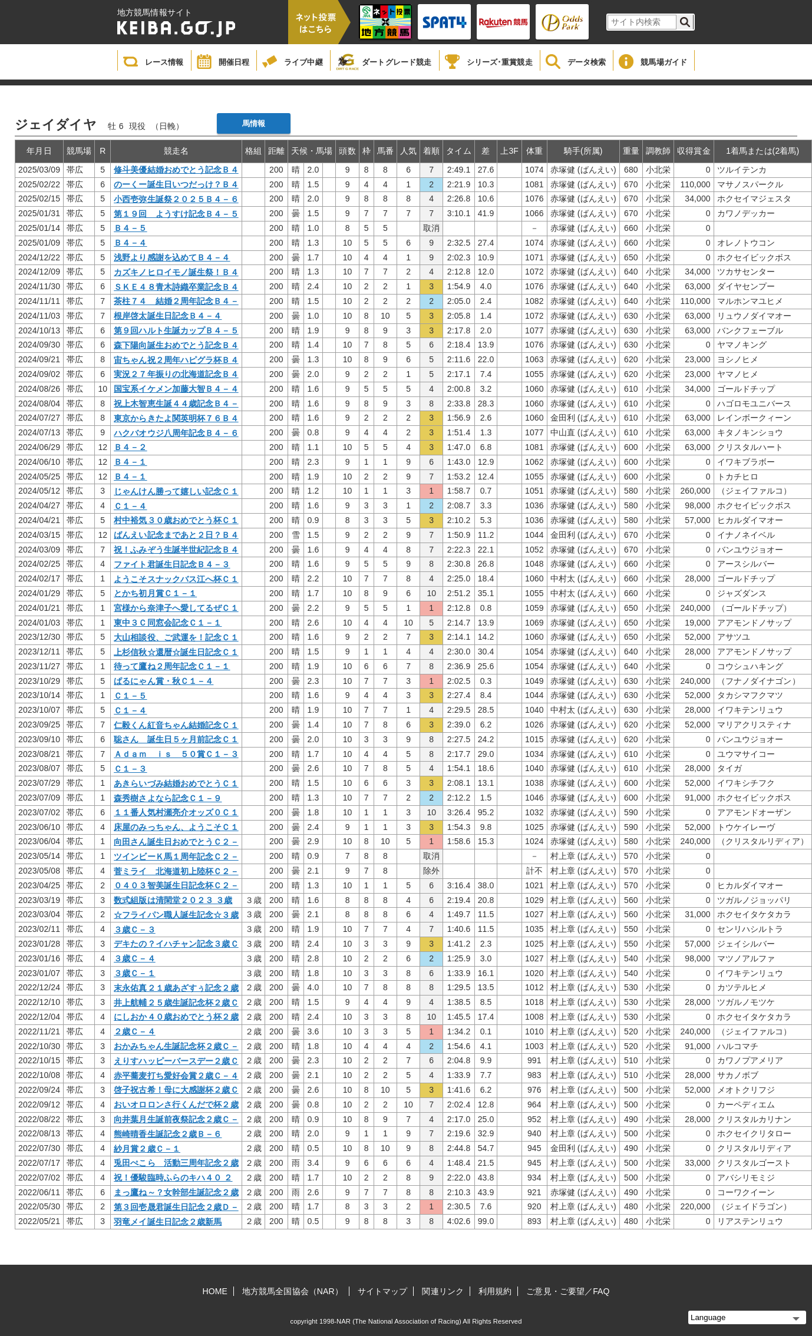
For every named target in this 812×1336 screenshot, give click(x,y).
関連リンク (443, 1291)
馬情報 (253, 123)
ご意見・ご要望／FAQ (567, 1291)
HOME (215, 1291)
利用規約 (494, 1291)
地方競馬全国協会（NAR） (292, 1291)
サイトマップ (383, 1291)
